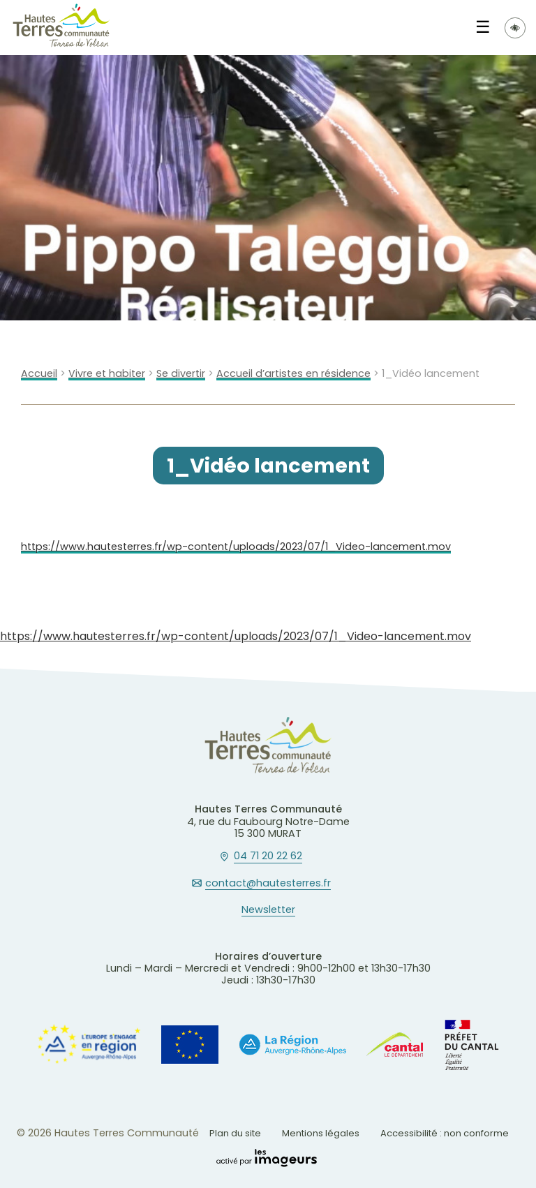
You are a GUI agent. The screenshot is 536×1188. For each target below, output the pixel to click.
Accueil (39, 373)
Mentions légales (320, 1133)
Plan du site (235, 1133)
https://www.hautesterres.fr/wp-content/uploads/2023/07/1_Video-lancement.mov (236, 547)
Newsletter (268, 910)
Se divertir (180, 373)
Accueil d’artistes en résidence (293, 373)
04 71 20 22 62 (268, 856)
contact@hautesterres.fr (268, 883)
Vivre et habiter (106, 373)
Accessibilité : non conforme (444, 1133)
